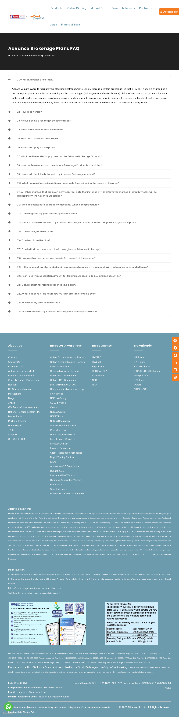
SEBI (114, 683)
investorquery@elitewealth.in (54, 696)
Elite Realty (56, 484)
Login (53, 24)
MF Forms (139, 357)
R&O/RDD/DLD (162, 683)
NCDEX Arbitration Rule (62, 434)
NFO (94, 384)
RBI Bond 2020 (100, 371)
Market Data (99, 8)
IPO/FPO (96, 357)
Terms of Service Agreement (88, 707)
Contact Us (14, 362)
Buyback (96, 362)
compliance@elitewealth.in (31, 692)
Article (11, 402)
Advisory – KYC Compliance (65, 466)
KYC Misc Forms (142, 366)
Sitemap (23, 707)
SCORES (93, 683)
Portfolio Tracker (17, 421)
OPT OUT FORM (16, 439)
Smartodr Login (58, 489)
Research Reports (123, 8)
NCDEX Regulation (60, 421)
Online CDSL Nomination (63, 380)
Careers (12, 357)
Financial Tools (71, 24)
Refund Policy (66, 707)
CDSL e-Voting (58, 402)
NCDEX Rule (56, 416)
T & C (11, 430)
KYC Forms (139, 362)
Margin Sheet (141, 375)
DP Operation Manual (19, 389)
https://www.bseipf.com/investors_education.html (34, 588)
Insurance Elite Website (62, 475)
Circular (54, 407)
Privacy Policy (53, 707)
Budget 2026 (57, 470)
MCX (144, 683)
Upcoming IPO (15, 425)
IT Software (140, 380)
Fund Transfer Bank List (62, 439)
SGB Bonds (98, 375)
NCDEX (167, 687)
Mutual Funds (15, 416)
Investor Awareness (61, 366)
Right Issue (98, 366)
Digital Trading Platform (62, 457)
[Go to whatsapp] (8, 706)
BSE (108, 683)
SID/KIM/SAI (140, 389)
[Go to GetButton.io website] (8, 713)
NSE (102, 683)
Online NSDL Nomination (63, 375)
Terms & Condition (37, 707)
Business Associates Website (66, 480)
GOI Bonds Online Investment (24, 407)
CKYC (150, 683)
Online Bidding (76, 8)
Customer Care (16, 366)
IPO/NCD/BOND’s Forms (147, 371)
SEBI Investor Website (129, 683)
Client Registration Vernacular (66, 452)
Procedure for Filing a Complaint (67, 493)
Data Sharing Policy (27, 712)
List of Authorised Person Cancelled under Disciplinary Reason (23, 380)
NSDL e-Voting (58, 398)
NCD (94, 380)
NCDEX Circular (58, 411)
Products (56, 8)
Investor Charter (59, 443)
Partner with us (149, 8)
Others (137, 384)
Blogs (11, 398)
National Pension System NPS (24, 411)
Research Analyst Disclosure (65, 371)
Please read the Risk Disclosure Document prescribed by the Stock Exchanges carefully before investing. (68, 667)
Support (12, 434)
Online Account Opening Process (68, 357)
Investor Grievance (60, 448)
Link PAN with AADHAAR (63, 384)
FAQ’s (53, 461)
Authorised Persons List (21, 371)
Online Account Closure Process (67, 362)
